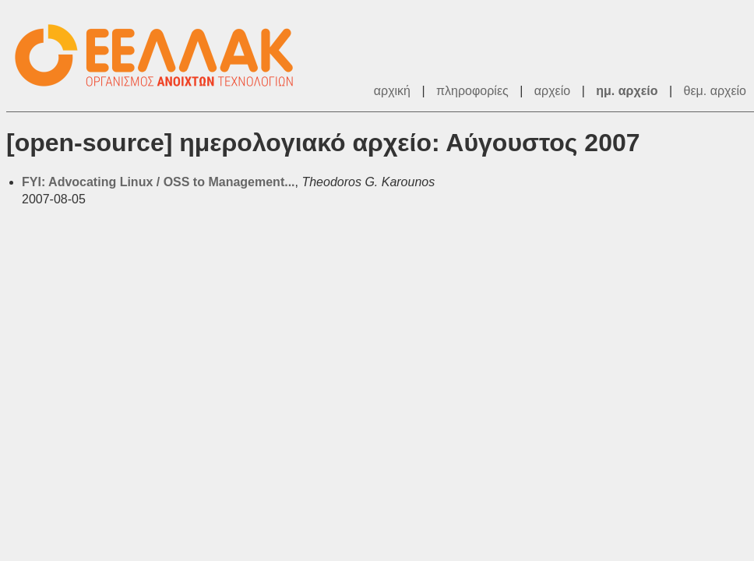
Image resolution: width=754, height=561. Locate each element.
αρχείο (552, 90)
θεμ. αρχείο (715, 90)
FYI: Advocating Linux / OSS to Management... (158, 182)
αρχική (392, 90)
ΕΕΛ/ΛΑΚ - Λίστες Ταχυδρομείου (162, 56)
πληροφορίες (472, 90)
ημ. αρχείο (626, 90)
